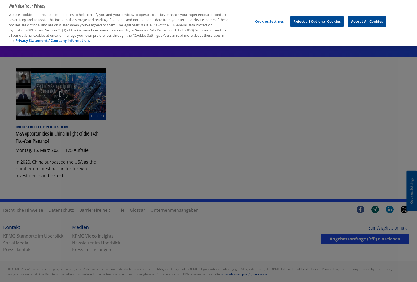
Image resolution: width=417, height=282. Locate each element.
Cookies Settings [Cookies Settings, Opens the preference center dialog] (269, 19)
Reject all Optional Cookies (317, 19)
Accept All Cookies (367, 19)
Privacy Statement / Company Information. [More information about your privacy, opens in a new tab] (52, 38)
